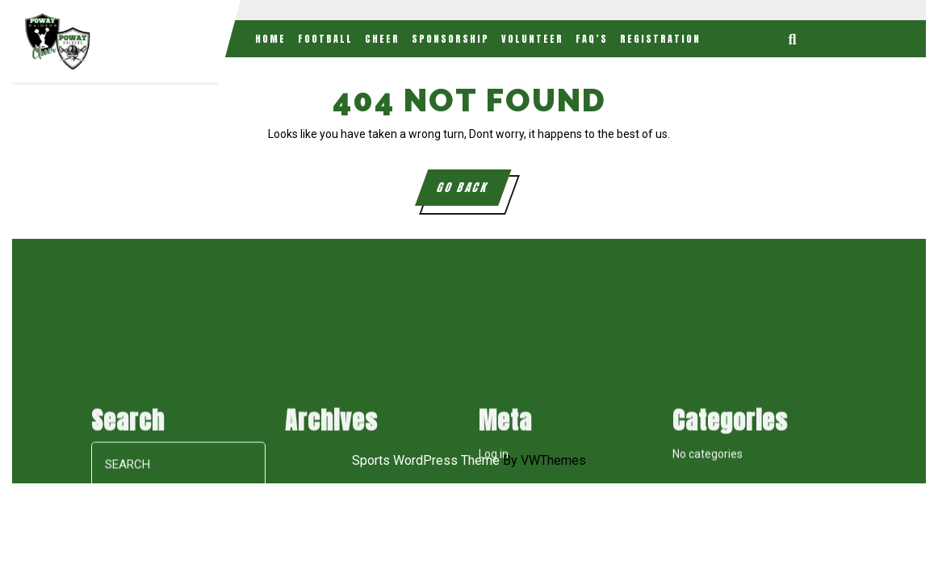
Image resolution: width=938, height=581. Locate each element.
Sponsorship (450, 38)
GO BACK (472, 192)
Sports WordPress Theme (426, 460)
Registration (660, 38)
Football (325, 38)
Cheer (382, 38)
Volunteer (532, 38)
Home (270, 38)
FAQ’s (592, 38)
